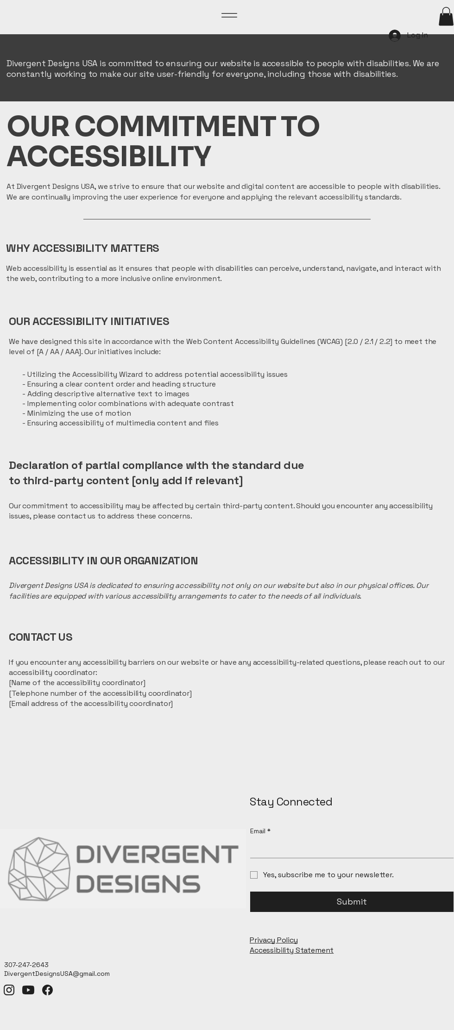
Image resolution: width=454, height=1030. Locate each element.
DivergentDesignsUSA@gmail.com (57, 973)
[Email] (349, 848)
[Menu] (229, 15)
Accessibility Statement (292, 950)
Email (260, 831)
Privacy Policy (274, 940)
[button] (446, 16)
